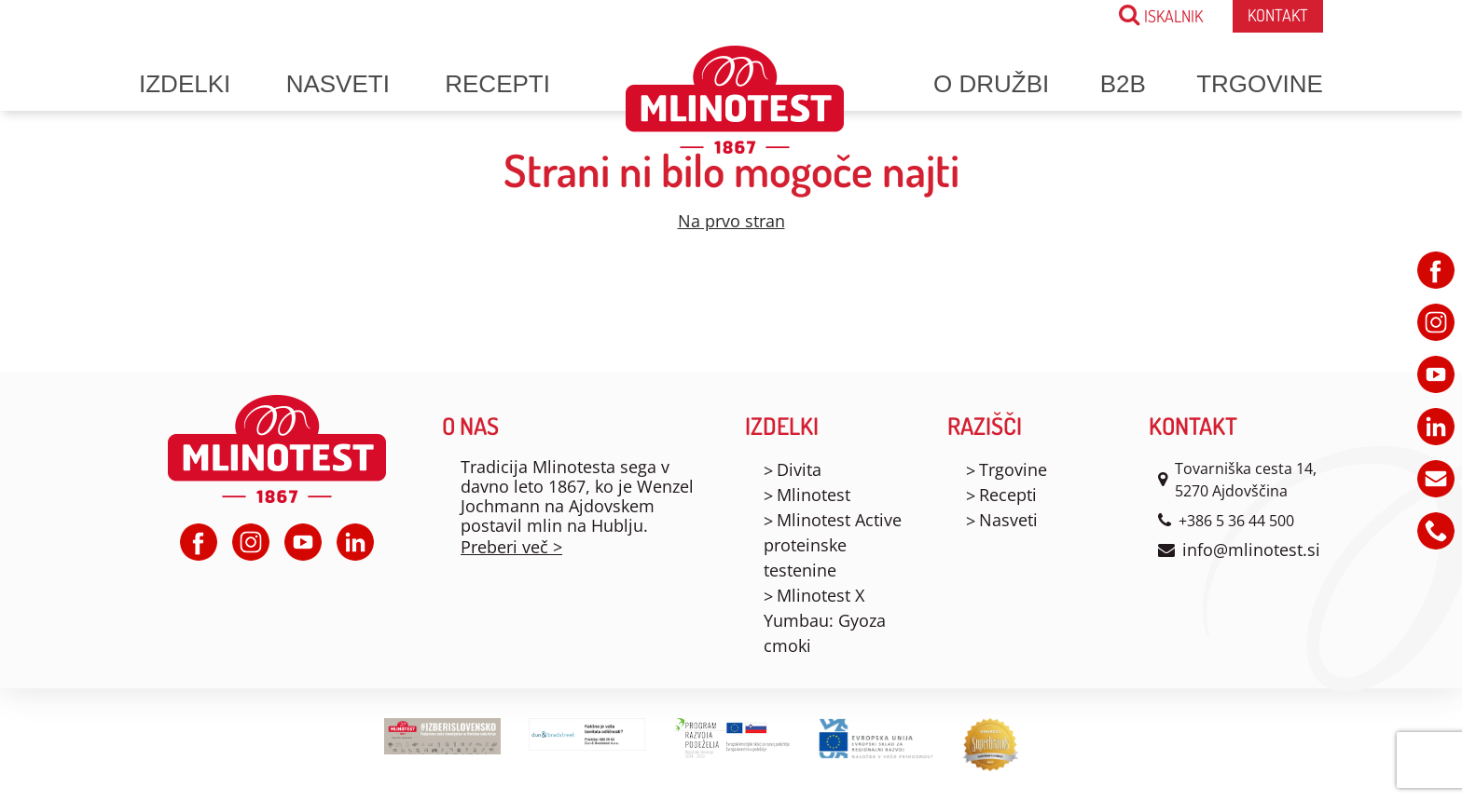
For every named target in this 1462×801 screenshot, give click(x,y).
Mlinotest (813, 494)
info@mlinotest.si (1251, 549)
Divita (799, 469)
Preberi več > (511, 547)
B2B (1123, 84)
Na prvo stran (731, 221)
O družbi (991, 84)
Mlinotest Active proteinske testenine (833, 545)
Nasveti (338, 84)
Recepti (497, 84)
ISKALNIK (1161, 14)
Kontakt (1278, 15)
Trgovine (1259, 84)
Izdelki (184, 84)
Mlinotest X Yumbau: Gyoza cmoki (825, 620)
